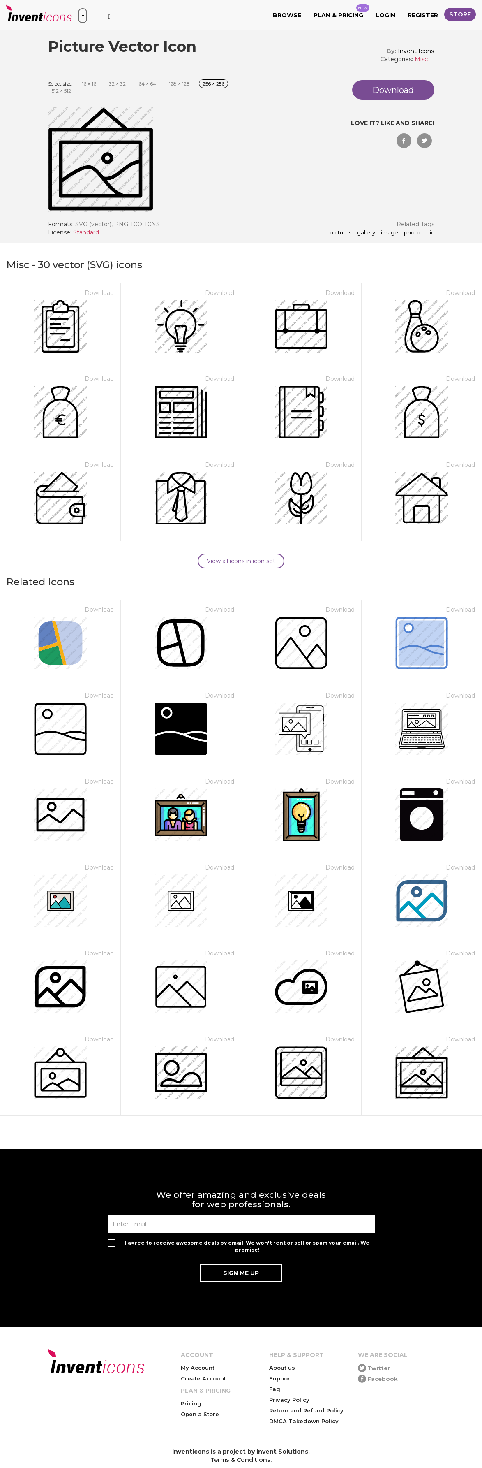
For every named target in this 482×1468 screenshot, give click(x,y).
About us (282, 1367)
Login (385, 15)
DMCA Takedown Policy (304, 1421)
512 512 (61, 91)
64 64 (147, 84)
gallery (366, 233)
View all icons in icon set (241, 561)
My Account (197, 1367)
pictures (340, 233)
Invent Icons (416, 51)
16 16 (89, 84)
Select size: (60, 84)
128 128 (179, 84)
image (389, 233)
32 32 (117, 84)
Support (280, 1378)
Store (460, 14)
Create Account (203, 1378)
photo (412, 233)
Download (99, 293)
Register (423, 15)
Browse (287, 15)
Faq (274, 1389)
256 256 (213, 84)
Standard (86, 232)
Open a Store (200, 1414)
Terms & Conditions (240, 1459)
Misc (421, 59)
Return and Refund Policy (306, 1410)
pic (430, 233)
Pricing (191, 1403)
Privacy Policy (289, 1399)
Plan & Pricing (341, 11)
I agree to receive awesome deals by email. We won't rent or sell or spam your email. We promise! (247, 1246)
